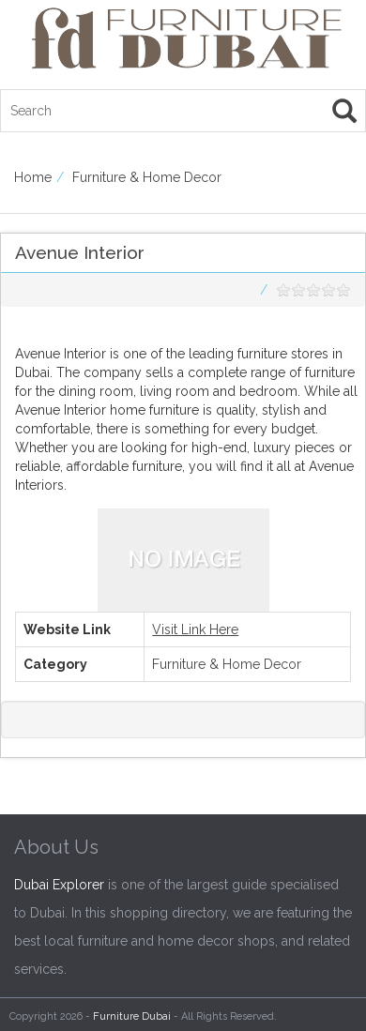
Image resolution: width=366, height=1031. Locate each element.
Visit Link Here (195, 629)
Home (33, 177)
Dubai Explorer (59, 884)
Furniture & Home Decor (146, 177)
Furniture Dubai (132, 1016)
